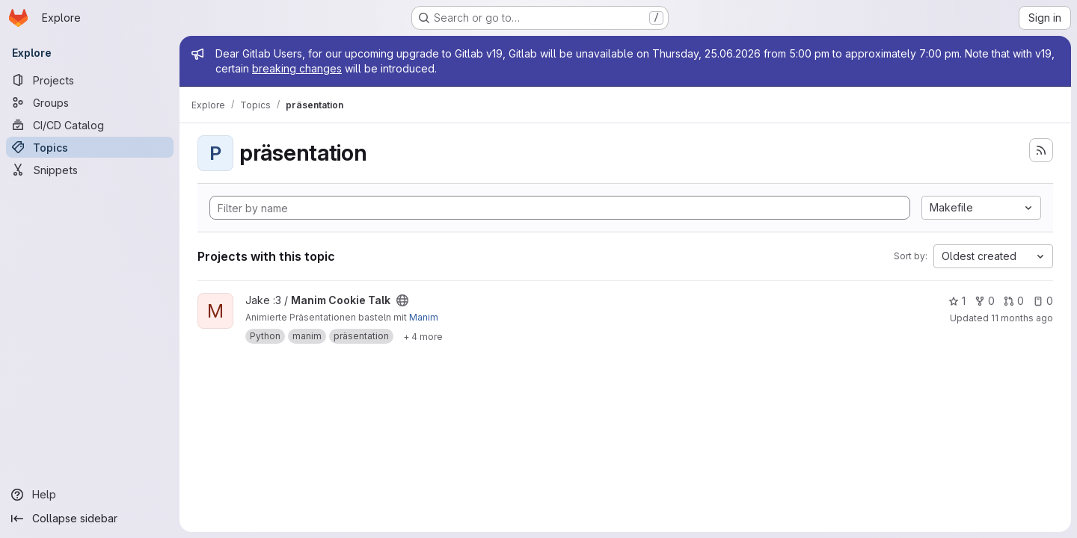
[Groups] (90, 102)
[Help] (90, 494)
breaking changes (297, 68)
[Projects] (90, 79)
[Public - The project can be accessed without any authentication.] (402, 300)
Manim (423, 317)
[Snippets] (90, 169)
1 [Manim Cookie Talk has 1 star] (957, 300)
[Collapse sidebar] (90, 518)
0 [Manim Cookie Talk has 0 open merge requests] (1014, 300)
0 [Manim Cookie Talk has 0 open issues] (1043, 300)
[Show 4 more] (422, 336)
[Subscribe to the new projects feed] (1041, 150)
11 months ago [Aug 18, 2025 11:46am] (1022, 318)
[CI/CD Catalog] (90, 124)
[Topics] (90, 147)
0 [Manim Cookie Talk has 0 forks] (985, 300)
